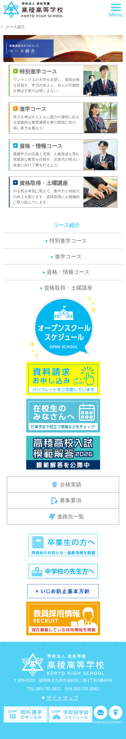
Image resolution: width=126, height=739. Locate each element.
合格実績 (66, 484)
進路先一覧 (66, 516)
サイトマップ (62, 698)
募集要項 (66, 500)
